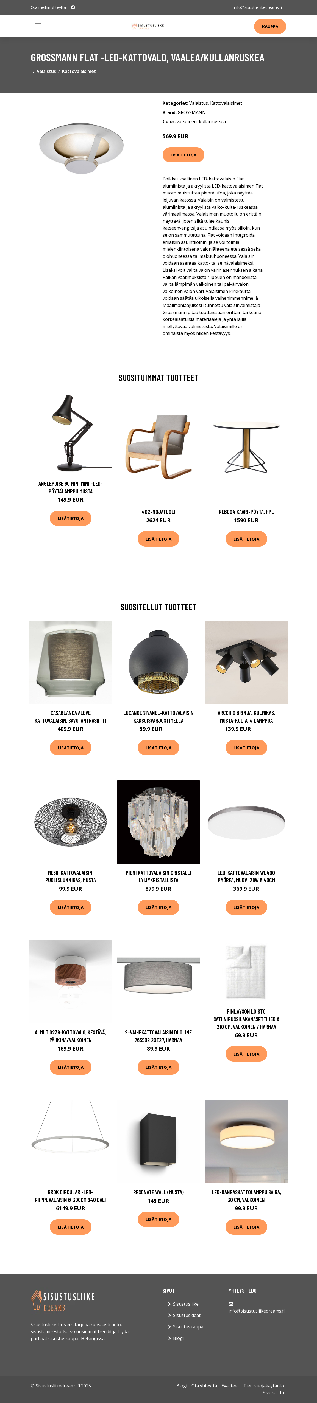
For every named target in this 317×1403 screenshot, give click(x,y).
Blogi (178, 1338)
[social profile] (73, 7)
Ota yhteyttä (204, 1386)
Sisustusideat (187, 1315)
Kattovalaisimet (79, 71)
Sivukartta (273, 1393)
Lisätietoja (183, 154)
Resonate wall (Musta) (158, 1192)
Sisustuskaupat (189, 1327)
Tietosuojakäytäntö (263, 1386)
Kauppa (270, 26)
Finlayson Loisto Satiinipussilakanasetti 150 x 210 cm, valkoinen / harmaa (246, 1019)
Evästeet (230, 1386)
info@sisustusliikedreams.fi (258, 7)
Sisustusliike (186, 1304)
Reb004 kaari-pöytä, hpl (246, 511)
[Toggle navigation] (38, 26)
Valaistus (46, 71)
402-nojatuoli (158, 511)
